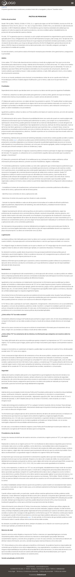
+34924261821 (60, 569)
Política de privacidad (46, 571)
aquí (15, 140)
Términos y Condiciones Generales (27, 571)
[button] (72, 3)
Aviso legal (11, 571)
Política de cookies (60, 571)
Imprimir (4, 7)
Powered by (37, 575)
